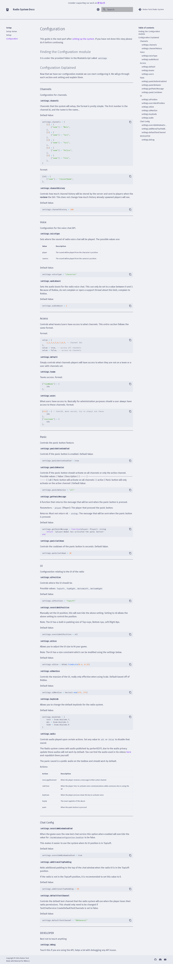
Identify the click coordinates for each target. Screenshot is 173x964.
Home (8, 16)
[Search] (117, 9)
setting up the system (83, 39)
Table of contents (146, 28)
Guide (25, 16)
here (128, 752)
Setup (17, 16)
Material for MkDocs (22, 961)
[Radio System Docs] (7, 9)
